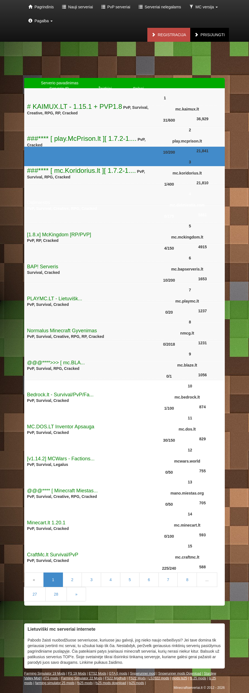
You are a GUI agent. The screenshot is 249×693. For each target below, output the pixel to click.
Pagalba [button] (40, 21)
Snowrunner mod (142, 673)
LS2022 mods (158, 678)
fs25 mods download (110, 683)
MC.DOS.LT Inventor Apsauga (60, 426)
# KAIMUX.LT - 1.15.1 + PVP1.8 (74, 106)
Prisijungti (209, 35)
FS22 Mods (137, 678)
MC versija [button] (203, 7)
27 (35, 594)
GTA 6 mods (118, 673)
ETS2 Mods (97, 673)
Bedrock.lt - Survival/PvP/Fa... (60, 394)
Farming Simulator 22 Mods (81, 678)
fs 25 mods (198, 678)
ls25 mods (136, 683)
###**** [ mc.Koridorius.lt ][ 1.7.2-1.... (81, 170)
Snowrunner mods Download (179, 673)
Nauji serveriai (77, 7)
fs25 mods (84, 683)
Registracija (169, 35)
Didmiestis (38, 202)
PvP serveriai (115, 7)
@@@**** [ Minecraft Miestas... (62, 490)
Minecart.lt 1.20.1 (46, 522)
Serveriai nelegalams (160, 7)
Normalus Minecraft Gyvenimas (62, 330)
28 (56, 594)
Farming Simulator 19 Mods (44, 673)
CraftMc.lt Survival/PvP (52, 554)
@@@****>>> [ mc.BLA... (56, 362)
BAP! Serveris (42, 266)
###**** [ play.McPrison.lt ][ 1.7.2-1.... (81, 138)
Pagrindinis (41, 7)
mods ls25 (179, 678)
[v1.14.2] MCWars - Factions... (60, 458)
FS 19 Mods (77, 673)
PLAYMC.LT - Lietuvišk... (54, 298)
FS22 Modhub (115, 678)
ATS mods (50, 678)
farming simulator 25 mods (54, 683)
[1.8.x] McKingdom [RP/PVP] (59, 234)
